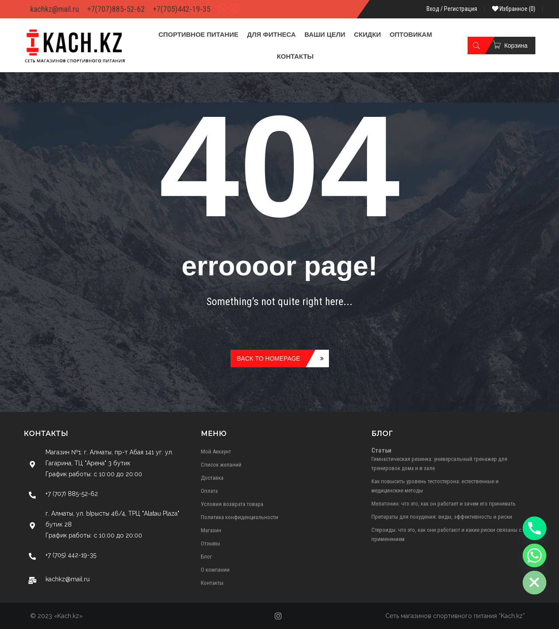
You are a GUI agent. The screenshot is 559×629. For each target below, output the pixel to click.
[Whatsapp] (534, 555)
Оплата (209, 491)
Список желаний (221, 464)
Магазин (211, 530)
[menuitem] (198, 35)
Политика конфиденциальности (239, 517)
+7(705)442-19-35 (181, 9)
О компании (215, 569)
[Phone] (534, 528)
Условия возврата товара (232, 504)
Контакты (212, 583)
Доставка (212, 477)
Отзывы (210, 543)
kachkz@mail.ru (54, 9)
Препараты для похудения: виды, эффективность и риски (441, 516)
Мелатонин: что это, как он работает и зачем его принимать (443, 503)
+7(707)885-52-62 (116, 9)
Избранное (513, 8)
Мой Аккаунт (216, 451)
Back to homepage (268, 358)
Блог (206, 556)
